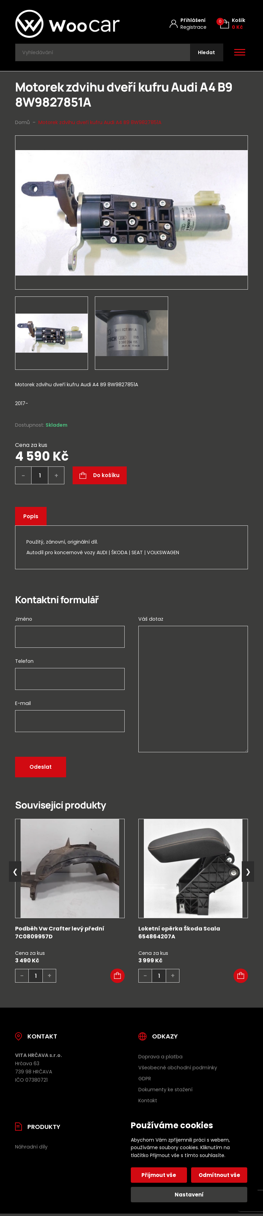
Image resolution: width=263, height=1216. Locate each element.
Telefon (24, 662)
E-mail (23, 705)
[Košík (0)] (232, 23)
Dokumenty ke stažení (165, 1090)
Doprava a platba (160, 1058)
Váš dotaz (150, 620)
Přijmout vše (159, 1175)
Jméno (23, 620)
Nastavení (189, 1194)
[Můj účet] (188, 23)
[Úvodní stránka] (67, 24)
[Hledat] (205, 53)
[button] (117, 977)
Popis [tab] (31, 518)
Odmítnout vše (219, 1175)
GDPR (144, 1080)
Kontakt (147, 1101)
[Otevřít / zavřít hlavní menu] (239, 53)
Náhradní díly (31, 1148)
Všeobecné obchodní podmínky (177, 1069)
